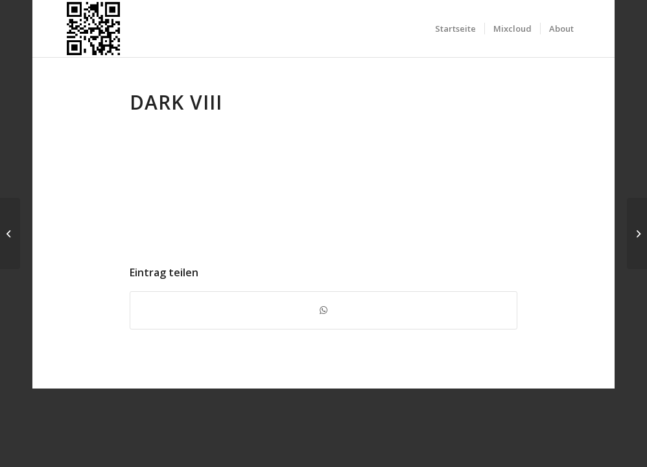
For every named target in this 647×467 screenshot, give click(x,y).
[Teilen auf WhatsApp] (323, 310)
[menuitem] (455, 28)
